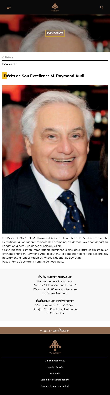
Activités (55, 373)
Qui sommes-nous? (55, 360)
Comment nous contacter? (54, 385)
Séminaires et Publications (55, 379)
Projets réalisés (55, 366)
